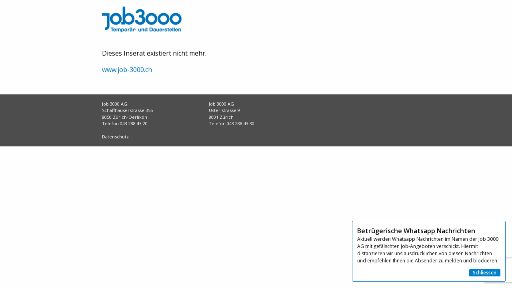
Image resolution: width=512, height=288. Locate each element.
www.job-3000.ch (127, 69)
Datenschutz (115, 137)
